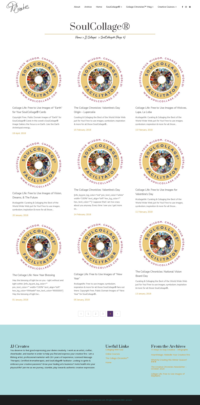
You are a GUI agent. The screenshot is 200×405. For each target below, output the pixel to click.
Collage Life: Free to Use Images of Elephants (168, 375)
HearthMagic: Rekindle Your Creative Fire (170, 355)
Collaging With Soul (114, 350)
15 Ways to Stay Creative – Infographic (169, 350)
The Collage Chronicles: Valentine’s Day (97, 190)
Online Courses (113, 354)
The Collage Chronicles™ (117, 358)
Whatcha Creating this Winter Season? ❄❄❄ (169, 361)
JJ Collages (90, 37)
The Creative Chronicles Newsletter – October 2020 (169, 368)
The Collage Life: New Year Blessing (33, 275)
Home (78, 37)
